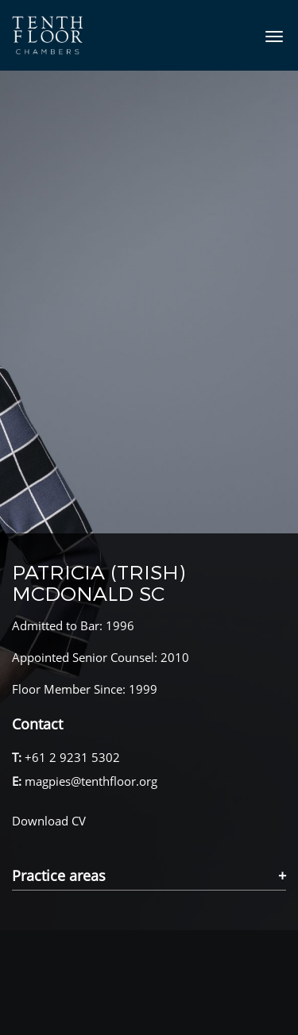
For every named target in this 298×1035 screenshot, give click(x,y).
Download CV (49, 821)
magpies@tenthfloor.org (91, 781)
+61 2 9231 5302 (72, 757)
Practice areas (59, 876)
